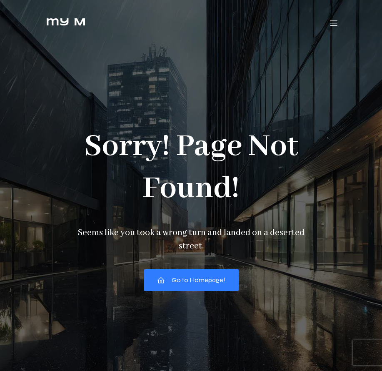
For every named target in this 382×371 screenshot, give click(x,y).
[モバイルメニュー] (334, 23)
